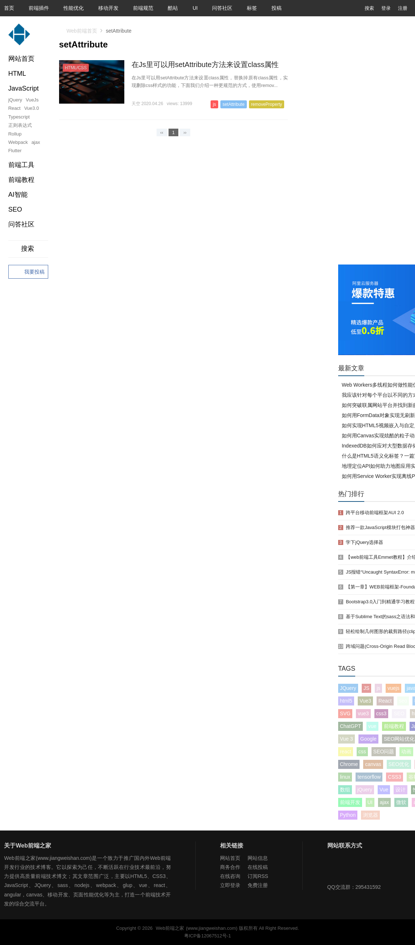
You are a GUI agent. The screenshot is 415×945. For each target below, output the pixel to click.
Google (368, 739)
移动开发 (108, 8)
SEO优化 (399, 764)
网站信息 (258, 858)
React (14, 108)
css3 (381, 713)
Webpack (18, 142)
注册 (402, 8)
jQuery (15, 100)
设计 (400, 789)
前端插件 (39, 8)
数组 (345, 789)
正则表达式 (20, 125)
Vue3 (365, 701)
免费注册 (258, 885)
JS (366, 688)
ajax (36, 142)
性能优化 (73, 8)
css (362, 751)
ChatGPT (350, 726)
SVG (345, 713)
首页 (9, 8)
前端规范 (143, 8)
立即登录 (230, 885)
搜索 (364, 8)
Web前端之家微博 (358, 868)
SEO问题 (383, 751)
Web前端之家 (170, 928)
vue (372, 726)
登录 (386, 8)
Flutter (15, 150)
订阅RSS (258, 876)
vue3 (363, 713)
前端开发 (350, 802)
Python (348, 815)
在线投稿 (258, 867)
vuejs (393, 688)
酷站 (173, 8)
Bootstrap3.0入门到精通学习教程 (380, 601)
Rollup (15, 134)
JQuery (348, 688)
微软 (401, 802)
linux (345, 777)
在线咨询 (230, 876)
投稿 (276, 8)
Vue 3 (346, 739)
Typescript (19, 117)
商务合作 (230, 867)
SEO (15, 209)
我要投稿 (28, 272)
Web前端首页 (81, 31)
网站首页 (21, 58)
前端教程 (394, 726)
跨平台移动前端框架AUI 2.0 (375, 512)
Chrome (349, 764)
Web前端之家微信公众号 (334, 868)
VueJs (32, 100)
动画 (406, 751)
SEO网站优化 (399, 739)
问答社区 (222, 8)
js (378, 688)
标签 (252, 8)
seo (403, 701)
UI (195, 8)
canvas (373, 764)
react (345, 751)
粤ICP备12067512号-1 (207, 935)
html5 (346, 701)
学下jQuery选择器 (364, 542)
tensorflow (369, 777)
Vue (383, 789)
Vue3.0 (31, 108)
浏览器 (370, 815)
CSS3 (394, 777)
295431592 (368, 887)
